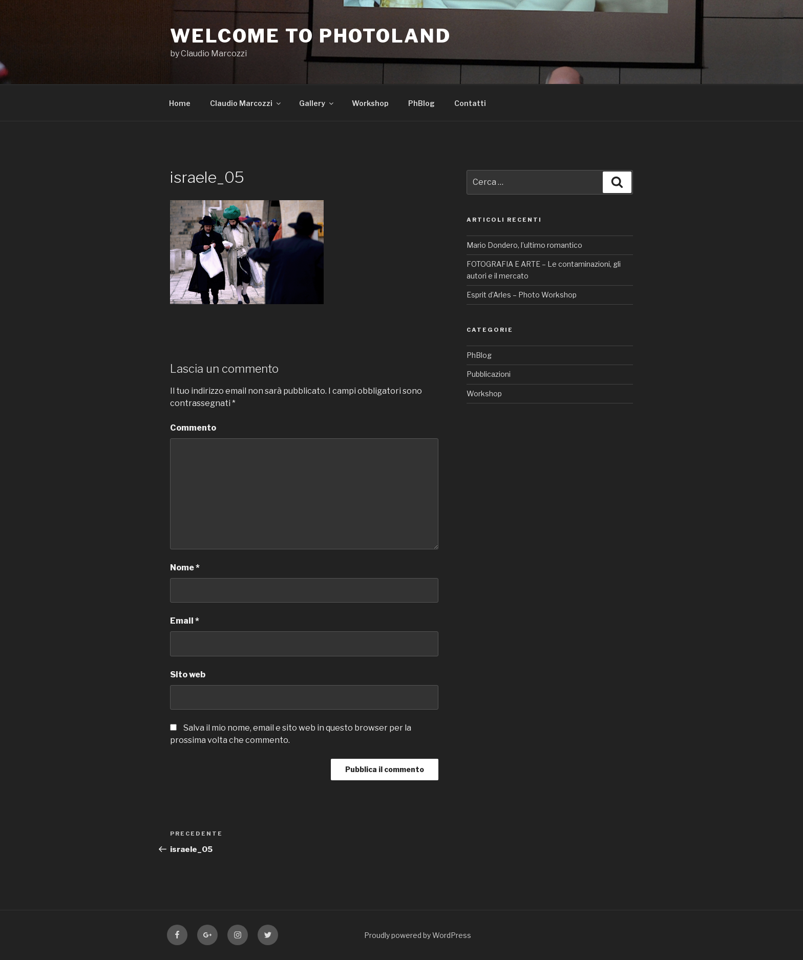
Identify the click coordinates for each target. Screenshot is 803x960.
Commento (193, 428)
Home (180, 103)
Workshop (370, 103)
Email (184, 621)
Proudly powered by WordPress (417, 935)
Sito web (187, 674)
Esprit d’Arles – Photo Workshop (522, 294)
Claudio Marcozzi (246, 103)
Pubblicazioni (489, 374)
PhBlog (421, 103)
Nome (185, 567)
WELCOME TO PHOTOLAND (310, 36)
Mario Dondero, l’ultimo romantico (524, 245)
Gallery (317, 103)
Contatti (470, 103)
